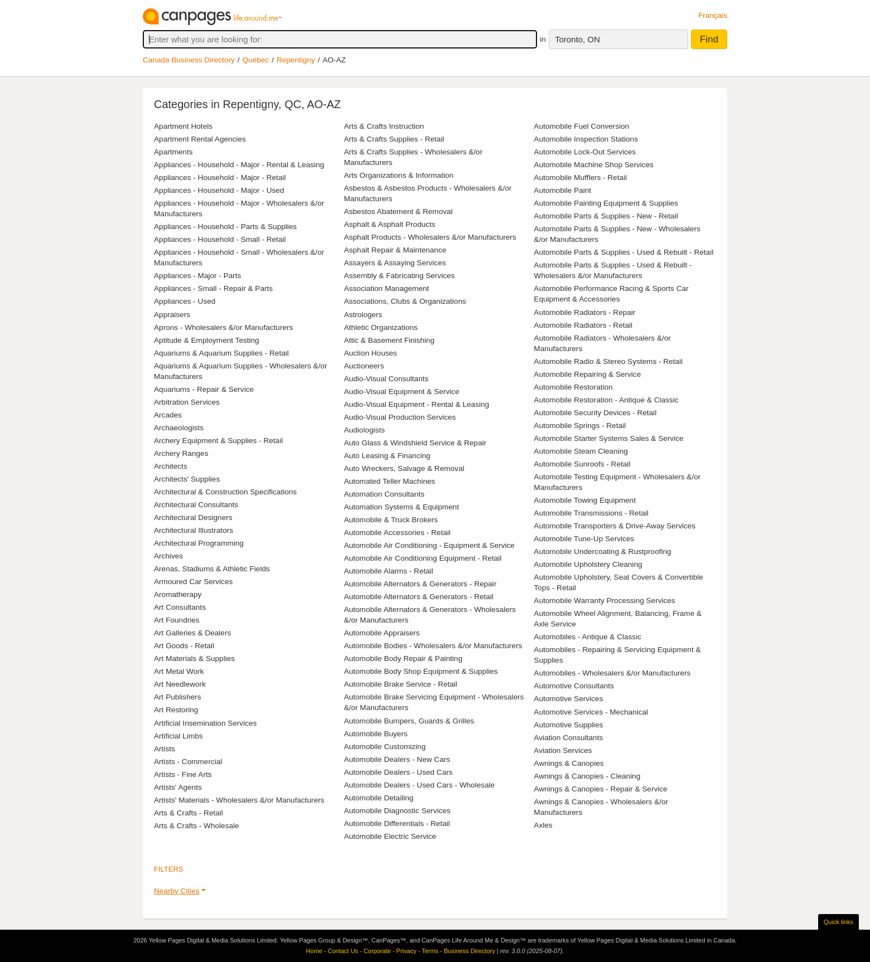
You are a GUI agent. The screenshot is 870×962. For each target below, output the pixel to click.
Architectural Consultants (196, 505)
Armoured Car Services (193, 581)
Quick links (838, 922)
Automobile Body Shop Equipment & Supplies (421, 671)
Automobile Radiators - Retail (583, 325)
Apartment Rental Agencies (200, 139)
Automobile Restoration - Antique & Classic (606, 400)
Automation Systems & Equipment (401, 507)
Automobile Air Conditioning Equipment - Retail (423, 558)
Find (709, 39)
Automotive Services (568, 698)
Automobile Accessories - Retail (397, 532)
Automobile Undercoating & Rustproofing (602, 551)
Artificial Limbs (178, 736)
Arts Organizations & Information (398, 175)
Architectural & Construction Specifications (225, 492)
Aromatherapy (177, 594)
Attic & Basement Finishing (389, 340)
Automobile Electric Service (390, 836)
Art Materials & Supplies (194, 658)
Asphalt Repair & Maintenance (395, 250)
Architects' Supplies (187, 479)
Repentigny (296, 60)
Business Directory (469, 951)
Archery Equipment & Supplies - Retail (218, 440)
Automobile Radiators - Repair (584, 312)
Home (314, 951)
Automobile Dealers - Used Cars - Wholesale (419, 785)
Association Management (386, 288)
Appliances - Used (184, 301)
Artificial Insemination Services (205, 723)
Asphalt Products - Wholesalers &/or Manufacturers (430, 237)
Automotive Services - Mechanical (591, 712)
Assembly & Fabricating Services (399, 275)
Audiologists (364, 430)
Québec (256, 60)
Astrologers (363, 314)
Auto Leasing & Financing (387, 455)
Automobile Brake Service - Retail (400, 684)
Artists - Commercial (188, 761)
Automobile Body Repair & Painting (403, 658)
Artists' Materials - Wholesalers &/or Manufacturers (239, 800)
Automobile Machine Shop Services (594, 165)
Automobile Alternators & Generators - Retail (419, 596)
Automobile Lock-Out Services (585, 152)
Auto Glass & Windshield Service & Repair (415, 443)
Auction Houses (370, 353)
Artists (164, 749)
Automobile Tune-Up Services (584, 539)
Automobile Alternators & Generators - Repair (420, 584)
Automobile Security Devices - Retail (595, 413)
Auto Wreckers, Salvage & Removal (404, 468)
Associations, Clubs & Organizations (405, 301)
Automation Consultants (384, 494)
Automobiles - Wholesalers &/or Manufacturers (612, 673)
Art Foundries (177, 620)
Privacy (407, 951)
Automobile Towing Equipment (585, 500)
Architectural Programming (199, 543)
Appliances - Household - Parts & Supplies (225, 226)
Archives (168, 556)
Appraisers (172, 314)
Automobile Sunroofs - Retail (582, 464)
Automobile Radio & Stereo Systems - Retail (608, 361)
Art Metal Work (179, 671)
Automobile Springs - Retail (580, 425)
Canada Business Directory (189, 60)
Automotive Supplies (568, 725)
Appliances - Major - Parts (197, 275)
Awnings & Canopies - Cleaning (587, 776)
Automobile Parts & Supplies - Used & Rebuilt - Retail (623, 252)
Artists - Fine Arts (182, 774)
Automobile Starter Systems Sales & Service (608, 438)
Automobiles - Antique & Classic (587, 637)
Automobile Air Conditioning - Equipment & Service (429, 545)
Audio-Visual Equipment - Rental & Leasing (416, 404)
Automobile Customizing (385, 746)
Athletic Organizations (381, 327)
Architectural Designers (193, 517)
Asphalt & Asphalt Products (390, 224)
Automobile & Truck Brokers (391, 520)
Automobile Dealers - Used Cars (398, 772)
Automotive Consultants (574, 686)
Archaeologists (179, 428)
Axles (543, 825)
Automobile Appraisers (382, 633)
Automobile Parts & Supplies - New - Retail (606, 216)
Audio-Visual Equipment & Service (402, 391)
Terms (430, 951)
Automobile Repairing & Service (587, 374)
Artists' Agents (178, 787)
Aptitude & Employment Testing (206, 340)
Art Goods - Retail (184, 646)
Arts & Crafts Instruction (384, 126)
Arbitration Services (187, 402)
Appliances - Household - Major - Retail (220, 177)
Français (712, 15)
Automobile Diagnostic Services (397, 810)
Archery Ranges (181, 453)
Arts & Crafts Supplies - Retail (394, 139)
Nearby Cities (177, 891)
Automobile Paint (562, 190)
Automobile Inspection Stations (586, 139)
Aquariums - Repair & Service (204, 389)
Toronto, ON (577, 39)
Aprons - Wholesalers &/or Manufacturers (223, 327)
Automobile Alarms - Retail (388, 571)
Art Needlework (180, 684)
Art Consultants (180, 607)
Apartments (173, 152)
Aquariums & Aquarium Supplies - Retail (221, 353)
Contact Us (343, 951)
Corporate (377, 951)
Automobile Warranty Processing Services (604, 600)
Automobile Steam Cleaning (581, 451)
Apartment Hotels (183, 126)
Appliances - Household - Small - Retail (220, 239)
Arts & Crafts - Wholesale (196, 826)
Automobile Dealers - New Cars (397, 759)
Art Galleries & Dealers (192, 633)
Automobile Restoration (573, 387)
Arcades (168, 415)
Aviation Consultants (568, 737)
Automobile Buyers (376, 734)
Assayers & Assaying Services (395, 263)
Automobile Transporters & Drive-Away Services (614, 526)
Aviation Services (563, 750)
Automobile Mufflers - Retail (580, 177)
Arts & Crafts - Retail (188, 813)
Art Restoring (176, 710)
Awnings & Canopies (568, 763)
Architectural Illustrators (193, 530)
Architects (170, 466)
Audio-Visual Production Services (400, 417)
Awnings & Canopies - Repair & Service (600, 789)
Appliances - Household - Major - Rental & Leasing (239, 165)
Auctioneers (364, 366)
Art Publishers (177, 697)
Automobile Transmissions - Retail (591, 513)
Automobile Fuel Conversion (581, 126)
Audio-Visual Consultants (386, 379)
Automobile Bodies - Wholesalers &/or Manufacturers (433, 646)
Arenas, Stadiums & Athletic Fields (212, 569)
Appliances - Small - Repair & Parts (213, 288)
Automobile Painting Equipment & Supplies (606, 203)
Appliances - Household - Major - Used (219, 190)
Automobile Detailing (379, 798)
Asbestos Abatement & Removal (398, 211)
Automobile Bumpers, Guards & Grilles (409, 721)
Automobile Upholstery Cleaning (588, 564)
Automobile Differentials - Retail (397, 823)
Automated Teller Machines (390, 481)
